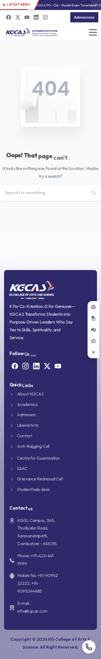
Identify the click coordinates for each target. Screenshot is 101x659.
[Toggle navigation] (93, 32)
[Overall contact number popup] (89, 647)
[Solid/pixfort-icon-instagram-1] (25, 365)
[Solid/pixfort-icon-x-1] (47, 365)
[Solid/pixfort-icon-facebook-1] (14, 365)
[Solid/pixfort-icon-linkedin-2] (36, 365)
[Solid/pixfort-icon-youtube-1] (58, 365)
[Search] (43, 193)
